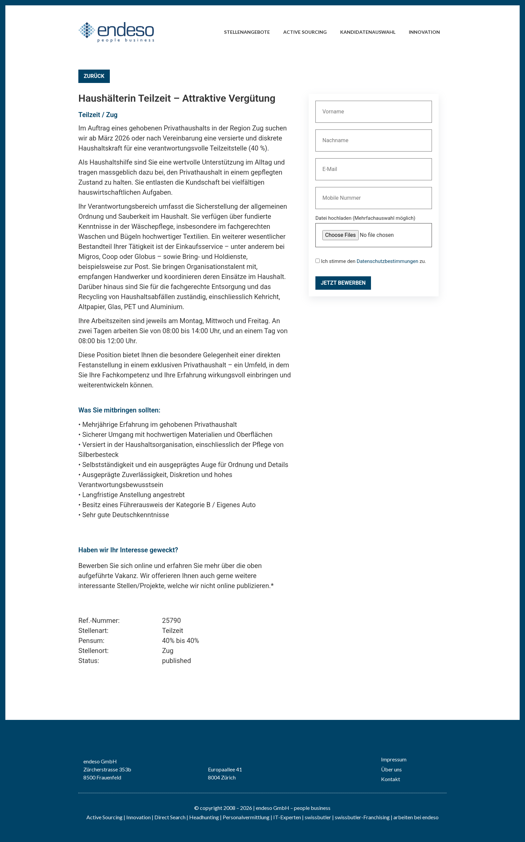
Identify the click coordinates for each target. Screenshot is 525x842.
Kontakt (390, 779)
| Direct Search (168, 817)
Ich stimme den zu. (370, 261)
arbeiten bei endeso (416, 817)
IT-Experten (286, 817)
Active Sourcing (305, 32)
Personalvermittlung (246, 817)
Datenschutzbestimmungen (387, 261)
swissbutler (318, 817)
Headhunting (204, 817)
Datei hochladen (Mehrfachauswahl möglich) (365, 218)
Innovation (424, 32)
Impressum (393, 759)
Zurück (94, 76)
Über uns (391, 769)
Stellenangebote (247, 32)
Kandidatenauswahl (367, 32)
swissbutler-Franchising (362, 817)
